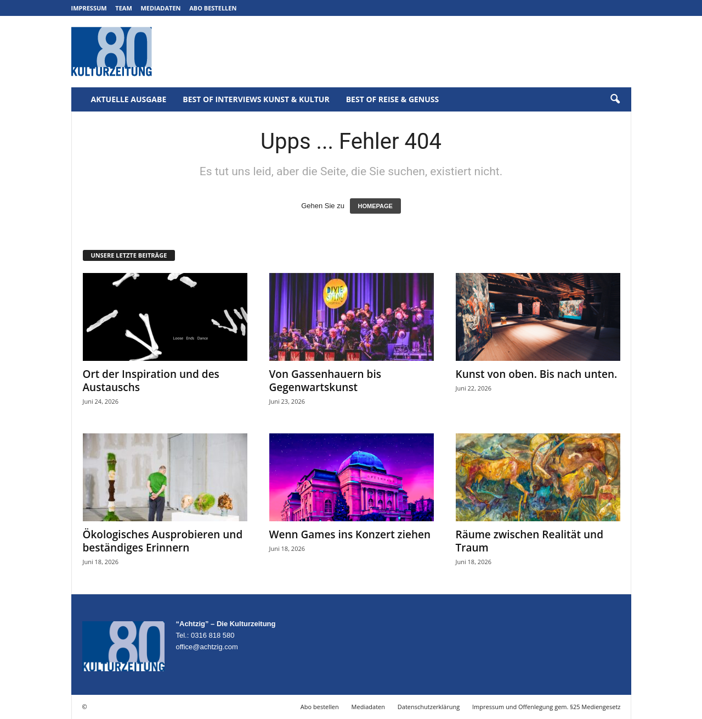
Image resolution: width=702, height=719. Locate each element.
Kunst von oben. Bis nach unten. (537, 374)
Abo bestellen (212, 8)
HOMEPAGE (375, 206)
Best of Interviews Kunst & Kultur (256, 99)
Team (123, 8)
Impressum (89, 8)
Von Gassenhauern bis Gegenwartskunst (325, 380)
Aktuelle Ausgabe (129, 99)
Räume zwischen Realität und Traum (529, 541)
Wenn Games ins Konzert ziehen (350, 534)
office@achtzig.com (207, 647)
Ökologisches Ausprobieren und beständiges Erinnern (163, 541)
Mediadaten (160, 8)
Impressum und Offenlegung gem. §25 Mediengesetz (546, 707)
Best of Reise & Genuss (392, 99)
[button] (615, 99)
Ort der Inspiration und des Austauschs (151, 380)
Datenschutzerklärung (429, 707)
